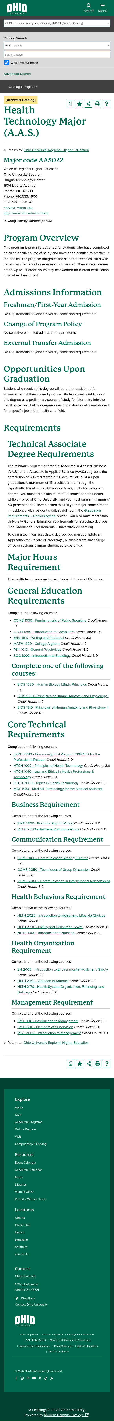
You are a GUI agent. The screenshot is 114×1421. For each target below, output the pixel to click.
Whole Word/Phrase (24, 62)
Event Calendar (25, 1162)
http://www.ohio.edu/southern (26, 213)
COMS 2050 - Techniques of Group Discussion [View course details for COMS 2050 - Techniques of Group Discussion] (53, 869)
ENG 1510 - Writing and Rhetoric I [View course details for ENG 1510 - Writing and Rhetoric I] (39, 637)
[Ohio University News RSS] (51, 1378)
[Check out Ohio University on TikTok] (45, 1378)
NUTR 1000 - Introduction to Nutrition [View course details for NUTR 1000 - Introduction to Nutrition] (46, 932)
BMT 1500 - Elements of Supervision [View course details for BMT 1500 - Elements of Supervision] (45, 1027)
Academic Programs (28, 1122)
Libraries (20, 1184)
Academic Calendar (28, 1170)
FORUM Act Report (36, 1340)
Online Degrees (25, 1129)
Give (18, 1114)
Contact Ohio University (31, 1304)
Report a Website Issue (30, 1199)
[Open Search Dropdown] (89, 9)
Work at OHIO (24, 1191)
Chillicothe (22, 1225)
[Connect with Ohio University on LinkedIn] (28, 1378)
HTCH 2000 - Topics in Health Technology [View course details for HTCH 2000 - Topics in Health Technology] (46, 782)
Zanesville (22, 1254)
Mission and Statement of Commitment (70, 1340)
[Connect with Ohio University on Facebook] (16, 1378)
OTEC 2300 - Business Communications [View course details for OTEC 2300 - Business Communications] (48, 829)
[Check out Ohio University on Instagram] (22, 1378)
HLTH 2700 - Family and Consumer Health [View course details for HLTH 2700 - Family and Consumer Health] (50, 926)
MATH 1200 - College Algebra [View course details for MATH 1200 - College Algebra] (36, 643)
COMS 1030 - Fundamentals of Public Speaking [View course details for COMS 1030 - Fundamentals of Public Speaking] (50, 620)
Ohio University (32, 1371)
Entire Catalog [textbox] (13, 45)
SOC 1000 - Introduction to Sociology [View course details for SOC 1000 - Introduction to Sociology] (42, 655)
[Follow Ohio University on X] (39, 1378)
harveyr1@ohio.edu (18, 207)
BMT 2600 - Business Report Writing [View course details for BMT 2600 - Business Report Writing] (45, 823)
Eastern (20, 1232)
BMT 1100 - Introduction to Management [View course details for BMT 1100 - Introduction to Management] (47, 1020)
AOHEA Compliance (52, 1334)
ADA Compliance (29, 1334)
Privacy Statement (63, 1345)
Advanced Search (17, 73)
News (19, 1177)
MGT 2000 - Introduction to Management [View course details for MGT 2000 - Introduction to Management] (49, 1032)
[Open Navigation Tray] (102, 9)
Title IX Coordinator (58, 1351)
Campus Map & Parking (31, 1144)
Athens (20, 1217)
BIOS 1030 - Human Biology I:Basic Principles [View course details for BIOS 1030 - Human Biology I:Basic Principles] (52, 684)
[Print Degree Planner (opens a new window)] (70, 104)
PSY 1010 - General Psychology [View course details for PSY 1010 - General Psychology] (37, 649)
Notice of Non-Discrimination (34, 1345)
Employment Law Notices (80, 1334)
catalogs (40, 1409)
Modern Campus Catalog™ (64, 1415)
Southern (21, 1247)
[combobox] (57, 23)
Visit (18, 1136)
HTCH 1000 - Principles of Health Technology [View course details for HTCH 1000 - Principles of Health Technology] (48, 765)
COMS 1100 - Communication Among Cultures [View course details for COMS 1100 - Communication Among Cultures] (52, 857)
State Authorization (87, 1345)
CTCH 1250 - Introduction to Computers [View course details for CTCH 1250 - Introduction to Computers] (44, 631)
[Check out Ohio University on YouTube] (34, 1378)
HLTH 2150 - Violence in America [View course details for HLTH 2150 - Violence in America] (42, 980)
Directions (28, 1298)
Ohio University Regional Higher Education (56, 149)
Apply (19, 1107)
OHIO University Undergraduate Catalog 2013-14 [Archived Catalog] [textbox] (44, 23)
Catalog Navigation (22, 86)
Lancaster (21, 1239)
